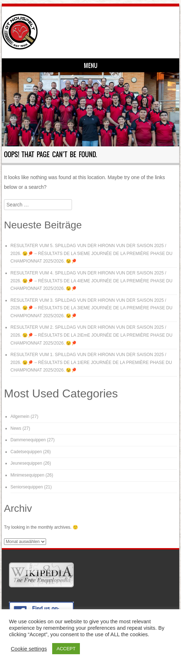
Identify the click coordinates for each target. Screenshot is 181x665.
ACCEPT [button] (66, 648)
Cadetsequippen (26, 451)
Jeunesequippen (26, 463)
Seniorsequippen (26, 486)
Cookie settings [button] (29, 649)
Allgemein (20, 416)
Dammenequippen (28, 439)
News (15, 428)
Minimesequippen (27, 475)
